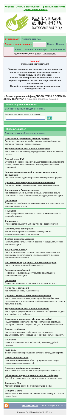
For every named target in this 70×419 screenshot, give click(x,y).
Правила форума (31, 39)
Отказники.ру (12, 39)
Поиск (50, 44)
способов (47, 75)
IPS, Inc (48, 412)
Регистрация (49, 54)
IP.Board (33, 412)
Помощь (60, 44)
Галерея (28, 49)
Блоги (18, 49)
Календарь (41, 49)
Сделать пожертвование (18, 44)
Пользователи (57, 49)
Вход (38, 54)
